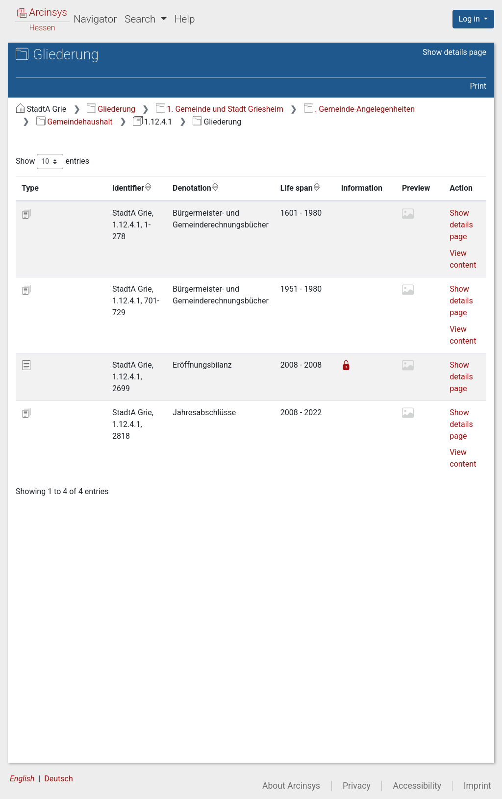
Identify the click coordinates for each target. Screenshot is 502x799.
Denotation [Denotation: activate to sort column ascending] (324, 200)
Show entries (217, 174)
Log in (470, 19)
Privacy (357, 787)
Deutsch (58, 780)
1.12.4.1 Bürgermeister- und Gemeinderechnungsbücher (91, 81)
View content (209, 330)
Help (185, 19)
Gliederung (275, 109)
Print (478, 86)
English (22, 780)
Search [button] (141, 19)
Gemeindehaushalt (370, 121)
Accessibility (417, 787)
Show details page (454, 52)
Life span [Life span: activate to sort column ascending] (451, 200)
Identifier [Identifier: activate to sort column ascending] (243, 200)
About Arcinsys (291, 787)
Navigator (95, 19)
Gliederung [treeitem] (42, 114)
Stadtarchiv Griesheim (71, 66)
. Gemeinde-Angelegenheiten (256, 121)
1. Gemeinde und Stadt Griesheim (384, 109)
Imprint (477, 787)
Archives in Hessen (57, 55)
